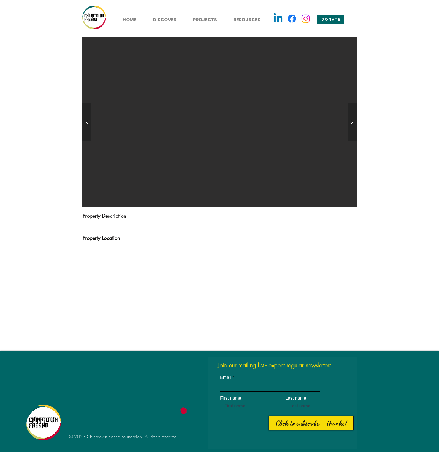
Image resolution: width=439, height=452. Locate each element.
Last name (295, 398)
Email (225, 377)
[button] (161, 17)
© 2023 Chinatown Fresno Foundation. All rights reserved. (123, 437)
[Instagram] (305, 18)
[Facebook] (291, 18)
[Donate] (330, 19)
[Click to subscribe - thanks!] (311, 423)
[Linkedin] (278, 18)
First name (230, 398)
